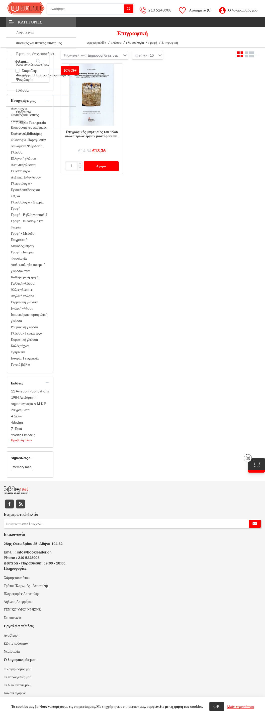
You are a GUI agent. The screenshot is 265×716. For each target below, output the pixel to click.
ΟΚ (216, 706)
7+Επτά (16, 429)
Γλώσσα (17, 152)
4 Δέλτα (16, 416)
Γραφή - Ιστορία (22, 252)
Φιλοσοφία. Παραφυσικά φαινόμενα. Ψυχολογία (28, 143)
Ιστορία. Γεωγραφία (25, 358)
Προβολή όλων (21, 440)
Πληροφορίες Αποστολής (21, 594)
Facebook (9, 504)
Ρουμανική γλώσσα (24, 327)
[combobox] (103, 55)
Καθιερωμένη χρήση (25, 277)
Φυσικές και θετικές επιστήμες (25, 118)
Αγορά (101, 166)
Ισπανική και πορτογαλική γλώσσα (29, 318)
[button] (79, 164)
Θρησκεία (18, 352)
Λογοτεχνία (19, 109)
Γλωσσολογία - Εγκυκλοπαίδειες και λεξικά (25, 189)
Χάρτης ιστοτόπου (17, 578)
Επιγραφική (19, 240)
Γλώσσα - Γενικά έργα (26, 333)
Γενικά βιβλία (20, 364)
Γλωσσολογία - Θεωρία (27, 202)
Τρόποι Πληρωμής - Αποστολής (26, 586)
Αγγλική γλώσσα (22, 296)
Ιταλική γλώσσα (22, 308)
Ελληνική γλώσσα (23, 159)
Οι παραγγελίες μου (17, 677)
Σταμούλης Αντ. (29, 73)
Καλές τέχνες (20, 346)
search (38, 61)
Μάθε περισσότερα (240, 707)
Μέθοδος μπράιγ (22, 246)
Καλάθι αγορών (15, 693)
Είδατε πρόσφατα (16, 643)
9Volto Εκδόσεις (23, 435)
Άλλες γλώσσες (22, 290)
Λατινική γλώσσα (23, 165)
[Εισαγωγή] (71, 166)
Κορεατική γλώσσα (24, 340)
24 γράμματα (20, 410)
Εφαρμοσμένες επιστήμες (29, 127)
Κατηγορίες (30, 22)
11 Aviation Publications (30, 391)
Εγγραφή (255, 524)
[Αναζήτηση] (90, 8)
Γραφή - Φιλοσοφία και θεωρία (27, 224)
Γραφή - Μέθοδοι (23, 233)
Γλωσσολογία (20, 171)
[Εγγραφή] (132, 523)
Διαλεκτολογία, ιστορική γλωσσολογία (28, 268)
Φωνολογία (19, 258)
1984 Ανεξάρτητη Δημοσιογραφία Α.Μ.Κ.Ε (28, 400)
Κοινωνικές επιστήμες (26, 134)
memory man (21, 467)
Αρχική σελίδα (96, 42)
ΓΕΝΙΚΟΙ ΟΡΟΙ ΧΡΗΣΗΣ (22, 610)
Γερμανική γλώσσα (24, 302)
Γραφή (15, 208)
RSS (20, 504)
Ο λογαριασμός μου (243, 10)
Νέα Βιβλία (12, 651)
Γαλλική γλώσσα (23, 283)
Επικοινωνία (12, 618)
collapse (43, 61)
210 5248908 (160, 10)
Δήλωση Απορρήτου (18, 602)
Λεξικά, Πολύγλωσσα (26, 177)
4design (17, 422)
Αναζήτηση (128, 8)
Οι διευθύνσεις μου (17, 685)
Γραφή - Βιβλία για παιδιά (29, 215)
